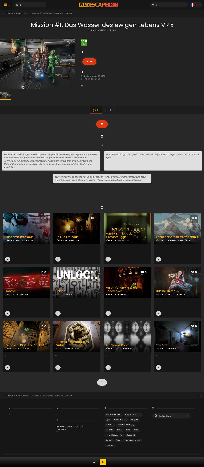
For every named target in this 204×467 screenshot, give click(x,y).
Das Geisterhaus (67, 237)
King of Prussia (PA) (114, 435)
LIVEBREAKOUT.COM (24, 240)
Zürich (10, 13)
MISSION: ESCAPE (72, 348)
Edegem (134, 419)
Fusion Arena (22, 13)
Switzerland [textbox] (165, 416)
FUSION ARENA (108, 30)
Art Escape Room (118, 345)
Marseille (109, 425)
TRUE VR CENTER (22, 348)
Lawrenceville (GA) (132, 440)
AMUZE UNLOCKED (123, 348)
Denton (109, 440)
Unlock (60, 291)
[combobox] (169, 5)
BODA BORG (70, 294)
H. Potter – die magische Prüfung (72, 343)
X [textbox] (156, 5)
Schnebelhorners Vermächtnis (177, 237)
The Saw (162, 345)
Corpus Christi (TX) (133, 414)
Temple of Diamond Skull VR (24, 345)
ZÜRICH (92, 30)
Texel (118, 440)
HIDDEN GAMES (122, 294)
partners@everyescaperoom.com (70, 426)
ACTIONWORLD (72, 240)
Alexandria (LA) (120, 419)
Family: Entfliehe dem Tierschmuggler (120, 235)
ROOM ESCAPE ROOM (175, 294)
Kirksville (109, 430)
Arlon (136, 430)
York (128, 430)
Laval (119, 430)
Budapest (131, 435)
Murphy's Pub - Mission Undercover (121, 289)
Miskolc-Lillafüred (113, 414)
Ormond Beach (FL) (126, 425)
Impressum (61, 429)
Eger (108, 419)
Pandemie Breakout (19, 237)
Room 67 (11, 291)
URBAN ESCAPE (122, 240)
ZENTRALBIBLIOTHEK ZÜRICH (177, 240)
